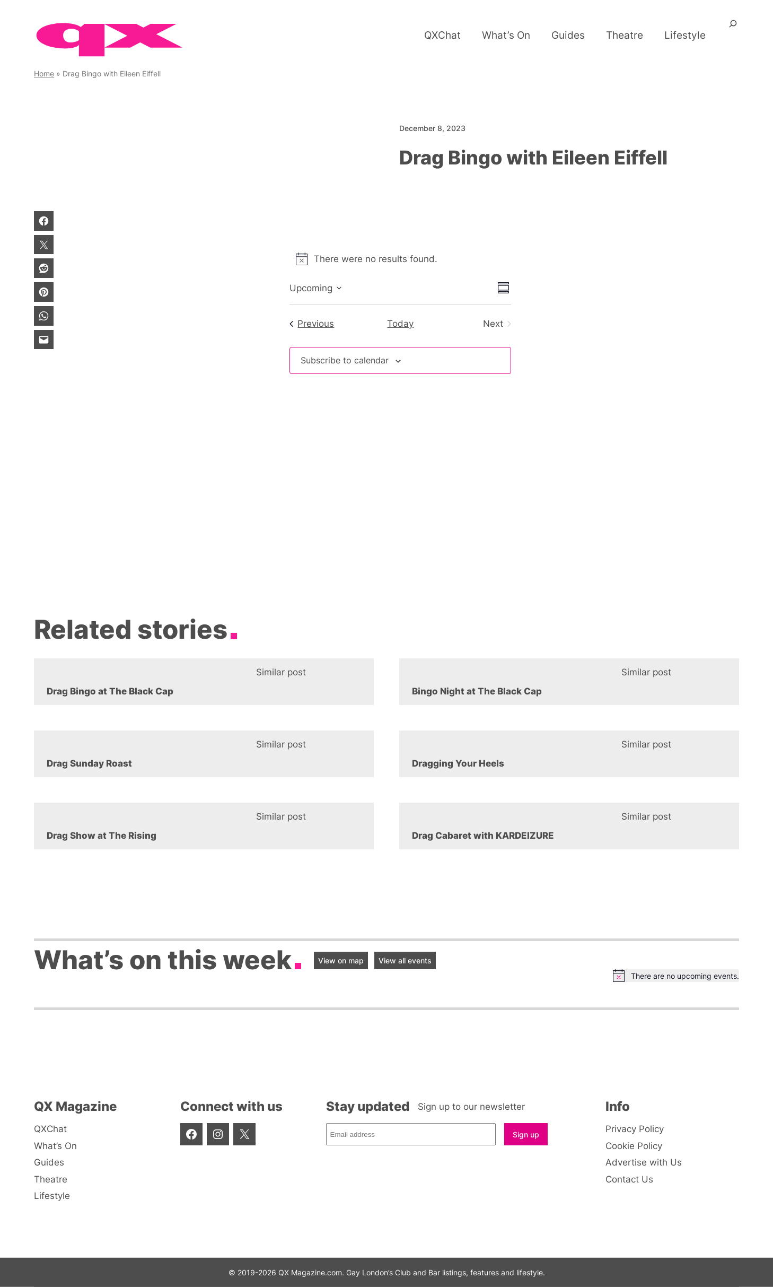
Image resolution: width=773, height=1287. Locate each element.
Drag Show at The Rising (101, 835)
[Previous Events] (311, 323)
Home (44, 73)
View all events (405, 960)
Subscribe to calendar (347, 360)
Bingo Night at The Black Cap (477, 691)
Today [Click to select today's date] (400, 323)
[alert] (400, 259)
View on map (341, 960)
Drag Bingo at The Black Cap (110, 691)
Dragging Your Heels (458, 763)
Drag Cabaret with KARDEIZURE (483, 835)
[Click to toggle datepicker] (315, 288)
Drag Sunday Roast (89, 763)
